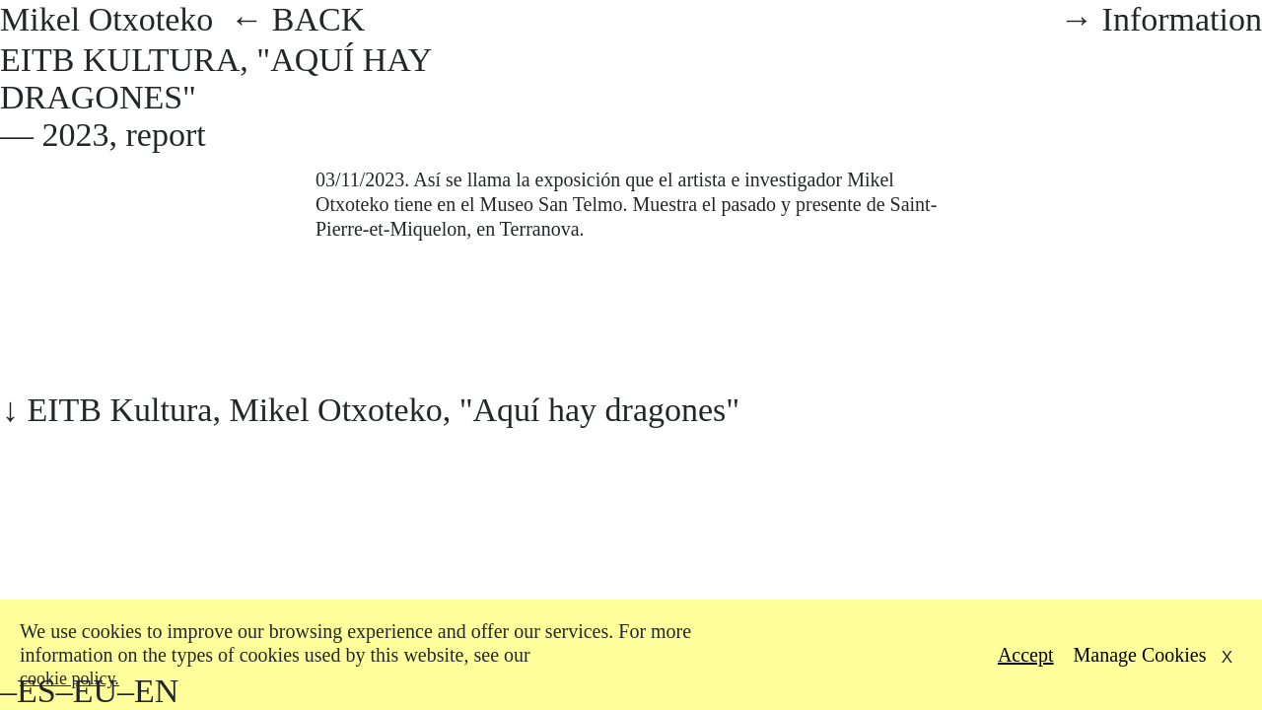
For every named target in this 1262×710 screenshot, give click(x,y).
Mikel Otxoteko (115, 19)
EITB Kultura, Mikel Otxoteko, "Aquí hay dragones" (384, 409)
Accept (1026, 655)
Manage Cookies (1140, 655)
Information (1182, 19)
